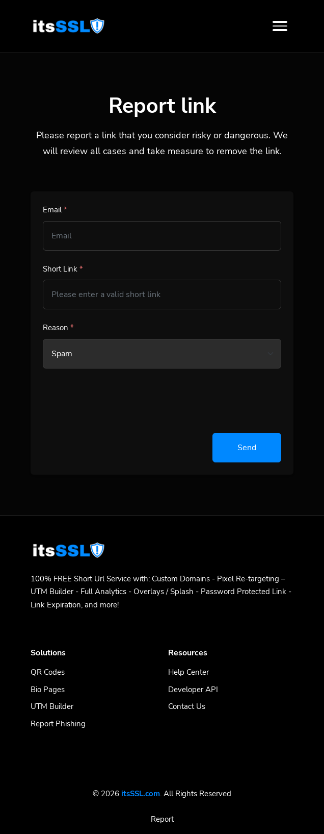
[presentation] (120, 401)
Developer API (193, 689)
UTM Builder (52, 706)
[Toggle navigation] (279, 26)
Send (246, 447)
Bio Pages (48, 689)
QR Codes (48, 672)
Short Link (63, 269)
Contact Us (186, 706)
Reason (58, 328)
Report (162, 819)
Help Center (188, 672)
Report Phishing (58, 724)
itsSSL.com (140, 794)
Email (55, 210)
